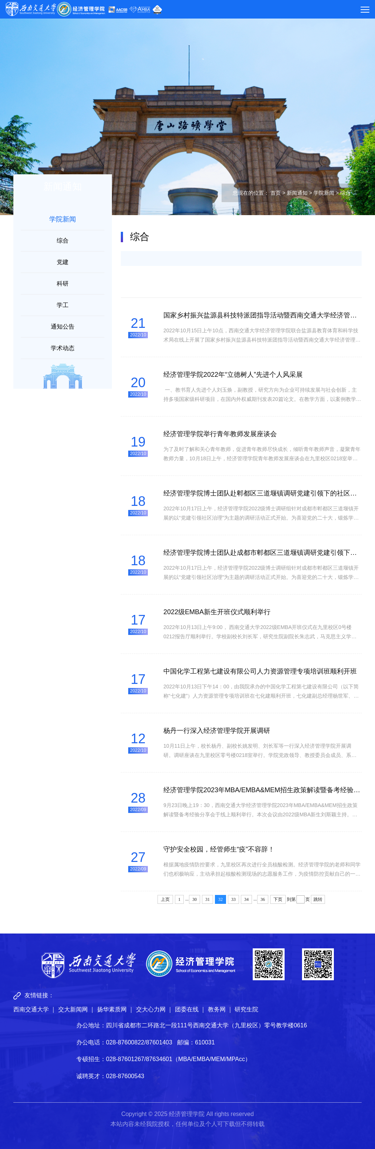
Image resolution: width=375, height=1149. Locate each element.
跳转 (317, 899)
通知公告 (62, 326)
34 (246, 899)
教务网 (217, 1009)
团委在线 (187, 1009)
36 (262, 899)
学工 (63, 305)
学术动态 (62, 348)
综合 (63, 240)
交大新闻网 (73, 1009)
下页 (277, 899)
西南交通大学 (31, 1009)
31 (207, 899)
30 (194, 899)
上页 (165, 899)
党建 (63, 262)
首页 (276, 193)
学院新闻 (323, 193)
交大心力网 (151, 1009)
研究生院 (246, 1009)
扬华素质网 (112, 1009)
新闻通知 (297, 193)
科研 (63, 283)
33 (233, 899)
